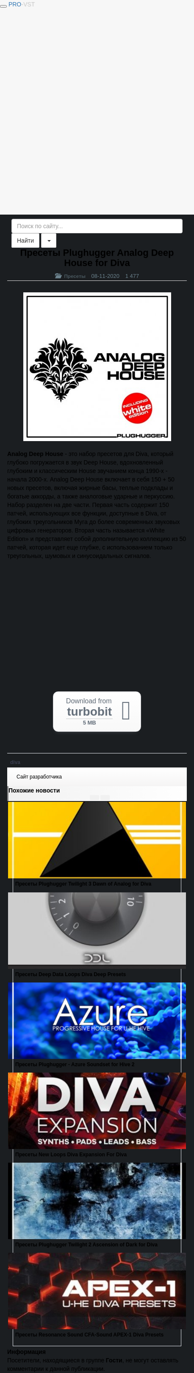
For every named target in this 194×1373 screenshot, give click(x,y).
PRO (21, 4)
